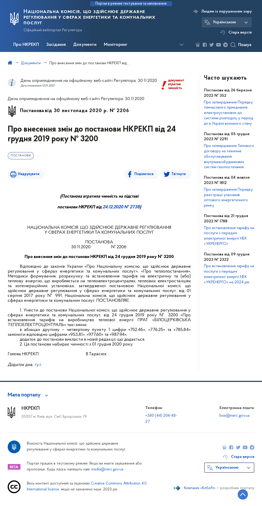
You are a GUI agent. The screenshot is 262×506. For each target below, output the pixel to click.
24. (105, 207)
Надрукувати (28, 174)
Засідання (56, 44)
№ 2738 (131, 207)
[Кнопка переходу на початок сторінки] (243, 494)
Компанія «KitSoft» (200, 488)
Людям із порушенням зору (226, 11)
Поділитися (144, 174)
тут (37, 364)
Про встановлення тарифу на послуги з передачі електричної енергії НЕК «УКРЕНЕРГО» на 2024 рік (229, 274)
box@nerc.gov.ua (234, 416)
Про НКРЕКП (26, 44)
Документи (84, 44)
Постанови (21, 155)
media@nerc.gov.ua (107, 469)
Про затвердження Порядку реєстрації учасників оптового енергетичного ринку (228, 198)
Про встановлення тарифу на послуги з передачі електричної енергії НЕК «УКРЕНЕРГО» (229, 236)
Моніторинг (115, 44)
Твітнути (178, 174)
